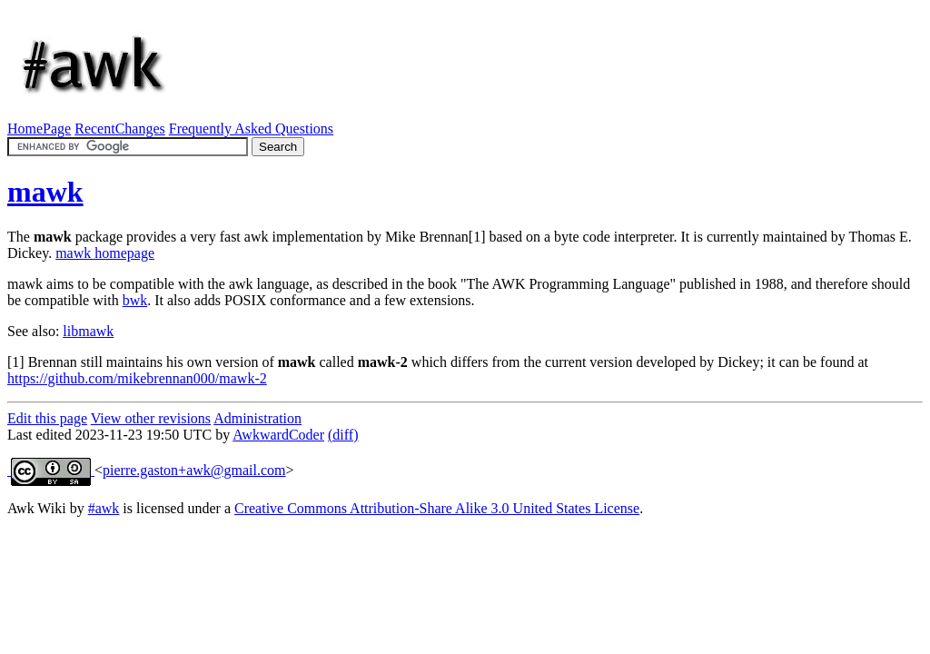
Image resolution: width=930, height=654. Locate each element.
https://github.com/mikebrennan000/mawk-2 (137, 378)
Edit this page (47, 418)
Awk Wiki (36, 508)
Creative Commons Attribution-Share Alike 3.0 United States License (436, 508)
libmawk (88, 331)
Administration (257, 418)
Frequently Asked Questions (251, 128)
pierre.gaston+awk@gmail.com (194, 470)
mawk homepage (104, 253)
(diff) (343, 434)
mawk (45, 191)
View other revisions (151, 418)
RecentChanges (119, 128)
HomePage (39, 128)
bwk (135, 300)
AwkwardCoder (278, 434)
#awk (104, 508)
